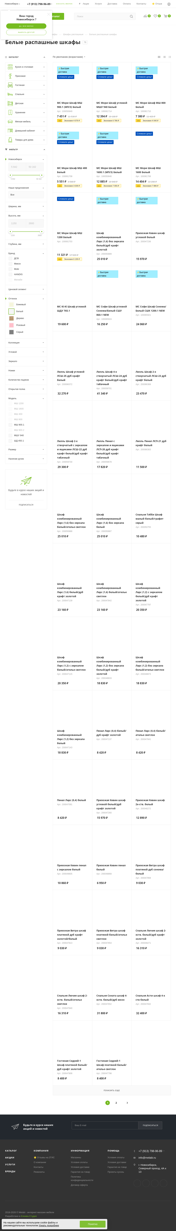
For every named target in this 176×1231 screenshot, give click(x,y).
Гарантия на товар (80, 1172)
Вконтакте (137, 1183)
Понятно (92, 1224)
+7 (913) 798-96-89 (150, 1151)
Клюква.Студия (29, 1216)
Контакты (38, 1167)
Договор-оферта (79, 1185)
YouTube (154, 1183)
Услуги (10, 1164)
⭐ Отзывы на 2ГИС (44, 1157)
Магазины (76, 1157)
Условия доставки (80, 1167)
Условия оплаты (79, 1162)
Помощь (113, 1150)
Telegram (146, 1183)
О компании (40, 1162)
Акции (9, 1157)
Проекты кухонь (116, 1172)
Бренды (10, 1171)
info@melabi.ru (147, 1157)
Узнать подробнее (49, 1225)
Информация (80, 1150)
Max (163, 1183)
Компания (41, 1150)
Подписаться (150, 1125)
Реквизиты (39, 1172)
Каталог (11, 1150)
